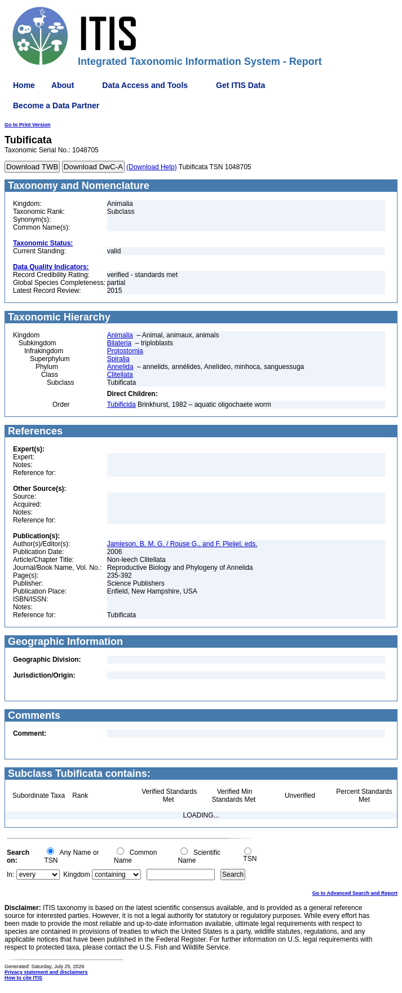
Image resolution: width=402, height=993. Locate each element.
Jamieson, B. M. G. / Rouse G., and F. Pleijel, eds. (182, 544)
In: (10, 874)
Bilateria (119, 343)
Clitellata (120, 375)
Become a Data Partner (56, 105)
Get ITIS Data (240, 85)
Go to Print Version (28, 125)
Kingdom (76, 874)
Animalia (120, 335)
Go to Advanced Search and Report (354, 893)
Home (24, 85)
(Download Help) (151, 167)
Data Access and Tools (145, 85)
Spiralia (118, 359)
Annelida (120, 367)
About (62, 85)
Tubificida (121, 404)
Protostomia (125, 351)
